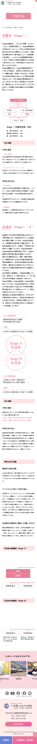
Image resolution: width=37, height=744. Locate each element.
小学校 (30, 694)
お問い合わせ (18, 724)
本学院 (18, 694)
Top (3, 27)
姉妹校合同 (24, 694)
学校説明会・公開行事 (25, 740)
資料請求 (6, 740)
